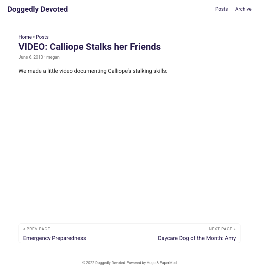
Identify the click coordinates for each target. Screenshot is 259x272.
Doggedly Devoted (37, 9)
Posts (42, 37)
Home (25, 37)
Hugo (151, 263)
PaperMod (168, 263)
